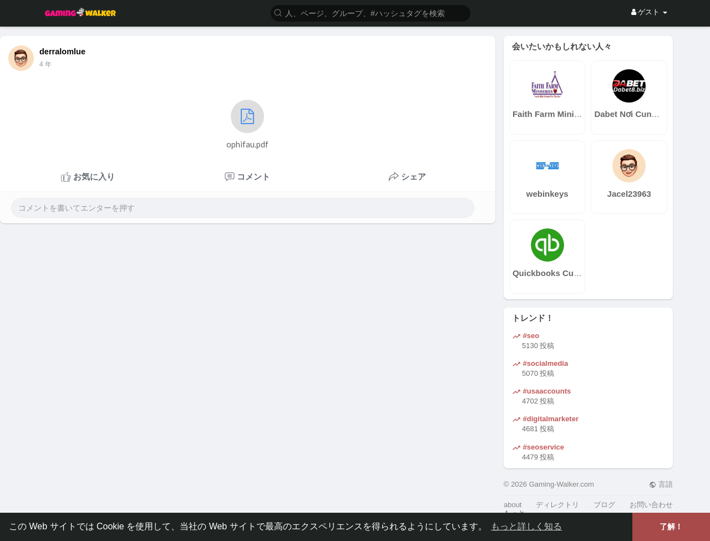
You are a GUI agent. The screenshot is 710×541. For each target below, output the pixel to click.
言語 (661, 484)
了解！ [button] (671, 526)
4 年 (45, 64)
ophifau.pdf (247, 124)
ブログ (604, 504)
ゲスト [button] (649, 12)
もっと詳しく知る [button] (526, 526)
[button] (370, 12)
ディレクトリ (557, 504)
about (513, 504)
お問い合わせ (651, 504)
